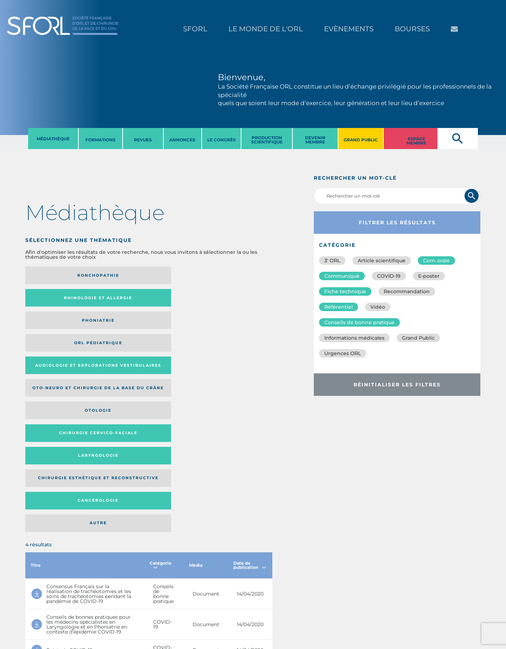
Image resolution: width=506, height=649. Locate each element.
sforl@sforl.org (128, 606)
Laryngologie (53, 333)
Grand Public (418, 338)
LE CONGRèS (221, 139)
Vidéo (377, 307)
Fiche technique (345, 291)
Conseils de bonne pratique (359, 322)
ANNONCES (182, 139)
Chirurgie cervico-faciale (230, 303)
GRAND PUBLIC (361, 139)
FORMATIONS (100, 139)
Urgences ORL (342, 353)
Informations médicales (354, 338)
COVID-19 (389, 276)
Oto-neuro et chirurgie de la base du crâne (112, 303)
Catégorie (160, 378)
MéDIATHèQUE (53, 138)
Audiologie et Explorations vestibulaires (51, 303)
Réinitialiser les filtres (397, 384)
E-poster (429, 276)
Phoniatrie (177, 275)
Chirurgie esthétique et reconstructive (115, 333)
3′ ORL (332, 260)
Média (199, 377)
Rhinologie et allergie (113, 275)
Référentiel (338, 307)
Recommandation (407, 291)
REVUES (143, 139)
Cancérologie (177, 333)
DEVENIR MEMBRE (315, 139)
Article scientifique (382, 260)
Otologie (177, 303)
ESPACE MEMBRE (416, 141)
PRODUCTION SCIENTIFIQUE (267, 139)
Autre (238, 333)
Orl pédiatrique (234, 275)
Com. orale (436, 260)
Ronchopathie (53, 275)
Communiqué (341, 276)
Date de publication (249, 378)
